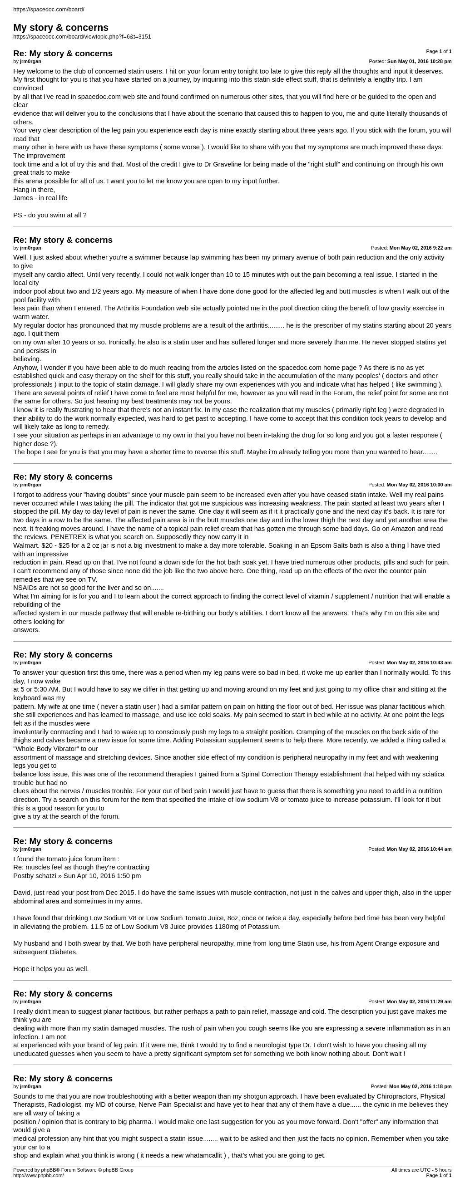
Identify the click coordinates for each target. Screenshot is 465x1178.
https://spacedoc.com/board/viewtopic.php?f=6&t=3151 (82, 37)
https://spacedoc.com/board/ (48, 9)
